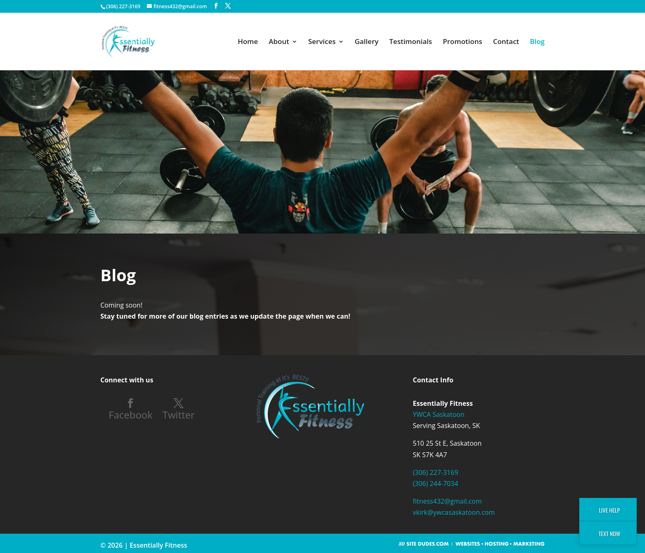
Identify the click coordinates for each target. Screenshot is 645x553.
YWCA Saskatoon (438, 414)
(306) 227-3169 (435, 472)
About (279, 42)
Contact (506, 42)
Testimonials (410, 42)
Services (322, 42)
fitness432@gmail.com (447, 501)
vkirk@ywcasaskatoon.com (454, 512)
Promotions (463, 42)
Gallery (366, 42)
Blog (537, 42)
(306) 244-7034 (435, 483)
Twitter (178, 414)
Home (248, 42)
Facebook (131, 414)
